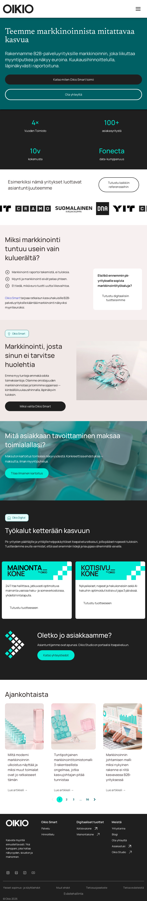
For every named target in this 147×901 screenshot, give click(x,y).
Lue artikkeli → (18, 790)
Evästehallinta (73, 894)
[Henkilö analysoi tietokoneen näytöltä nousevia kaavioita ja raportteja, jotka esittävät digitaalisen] (122, 726)
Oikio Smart (12, 298)
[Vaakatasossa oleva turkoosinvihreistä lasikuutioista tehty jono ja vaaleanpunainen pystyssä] (24, 726)
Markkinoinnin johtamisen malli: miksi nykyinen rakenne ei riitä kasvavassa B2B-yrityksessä (119, 767)
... (81, 799)
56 (87, 799)
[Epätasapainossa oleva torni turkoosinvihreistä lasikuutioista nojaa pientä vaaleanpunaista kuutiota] (73, 726)
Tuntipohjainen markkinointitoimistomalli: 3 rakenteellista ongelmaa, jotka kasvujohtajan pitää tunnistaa (73, 767)
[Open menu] (138, 9)
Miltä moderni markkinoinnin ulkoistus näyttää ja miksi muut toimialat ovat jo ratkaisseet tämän (23, 767)
